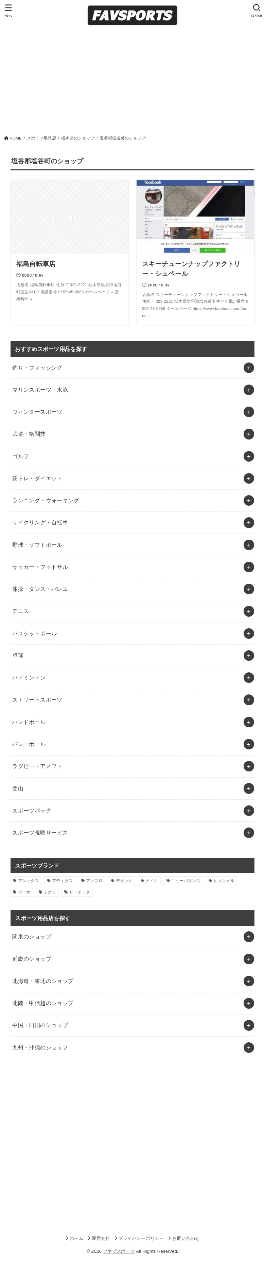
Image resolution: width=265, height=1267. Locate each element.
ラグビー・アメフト (37, 766)
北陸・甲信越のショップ (43, 1003)
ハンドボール (29, 722)
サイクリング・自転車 (40, 522)
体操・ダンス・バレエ (40, 589)
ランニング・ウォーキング (45, 500)
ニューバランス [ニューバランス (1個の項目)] (185, 880)
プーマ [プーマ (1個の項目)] (24, 892)
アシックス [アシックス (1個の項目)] (28, 880)
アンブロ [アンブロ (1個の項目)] (94, 880)
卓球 (17, 655)
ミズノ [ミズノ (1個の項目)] (49, 892)
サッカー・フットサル (40, 567)
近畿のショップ (31, 959)
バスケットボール (34, 633)
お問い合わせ (185, 1238)
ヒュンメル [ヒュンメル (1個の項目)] (223, 880)
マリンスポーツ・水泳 (40, 390)
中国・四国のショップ (40, 1025)
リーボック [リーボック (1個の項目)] (79, 892)
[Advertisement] (132, 79)
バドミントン (29, 677)
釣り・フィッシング (37, 368)
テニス (20, 611)
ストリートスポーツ (37, 699)
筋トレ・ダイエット (37, 478)
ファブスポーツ (119, 1251)
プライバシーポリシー (141, 1238)
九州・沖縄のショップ (40, 1047)
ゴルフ (20, 456)
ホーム (76, 1238)
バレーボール (29, 744)
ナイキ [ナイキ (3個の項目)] (151, 880)
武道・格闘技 (29, 434)
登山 (17, 788)
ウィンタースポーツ (37, 412)
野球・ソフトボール (37, 545)
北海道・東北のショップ (43, 981)
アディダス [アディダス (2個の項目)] (62, 880)
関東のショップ (31, 936)
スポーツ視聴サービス (40, 833)
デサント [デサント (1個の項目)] (124, 880)
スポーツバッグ (31, 810)
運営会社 (101, 1238)
